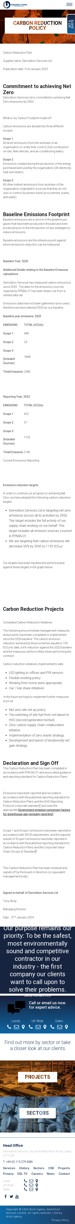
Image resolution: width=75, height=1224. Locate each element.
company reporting (40, 814)
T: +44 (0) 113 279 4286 (18, 1161)
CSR (51, 1168)
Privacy (8, 1174)
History (24, 1168)
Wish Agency (14, 1216)
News (51, 1174)
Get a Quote (71, 24)
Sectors (37, 1113)
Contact (64, 1174)
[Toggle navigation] (69, 4)
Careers (37, 1174)
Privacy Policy (60, 1220)
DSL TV (22, 1174)
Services (9, 1168)
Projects (37, 1077)
